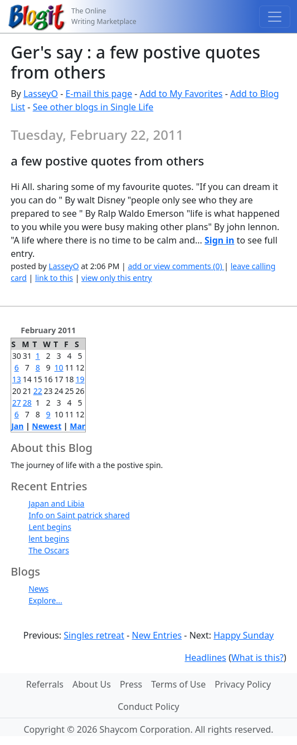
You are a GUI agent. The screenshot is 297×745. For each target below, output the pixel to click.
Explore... (45, 600)
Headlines (205, 657)
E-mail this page (98, 93)
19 (80, 379)
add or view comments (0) (176, 266)
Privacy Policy (243, 684)
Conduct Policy (148, 706)
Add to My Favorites (181, 93)
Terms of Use (178, 684)
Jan (17, 426)
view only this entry (116, 277)
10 (59, 367)
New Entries (157, 635)
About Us (91, 684)
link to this (54, 277)
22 (37, 391)
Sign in (219, 240)
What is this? (257, 657)
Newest (46, 426)
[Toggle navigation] (274, 17)
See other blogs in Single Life (93, 107)
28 (27, 402)
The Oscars (48, 550)
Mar (77, 426)
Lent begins (49, 527)
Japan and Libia (56, 503)
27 (16, 402)
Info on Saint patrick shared (79, 515)
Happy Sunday (243, 635)
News (38, 588)
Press (131, 684)
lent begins (48, 538)
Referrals (45, 684)
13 (16, 379)
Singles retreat (94, 635)
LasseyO (40, 93)
